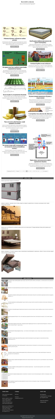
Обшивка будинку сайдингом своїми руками (15, 39)
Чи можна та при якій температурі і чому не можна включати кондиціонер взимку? (14, 146)
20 (34, 171)
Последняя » (45, 171)
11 (28, 171)
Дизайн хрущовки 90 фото (13, 316)
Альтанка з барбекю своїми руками (14, 366)
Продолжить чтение (14, 46)
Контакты (16, 394)
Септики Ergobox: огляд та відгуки (40, 63)
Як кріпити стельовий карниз (13, 309)
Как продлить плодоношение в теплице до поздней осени (45, 396)
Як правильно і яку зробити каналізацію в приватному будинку (15, 68)
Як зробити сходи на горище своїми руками (16, 352)
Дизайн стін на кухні (12, 287)
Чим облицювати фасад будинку (14, 330)
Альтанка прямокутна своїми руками (15, 302)
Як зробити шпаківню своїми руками (15, 294)
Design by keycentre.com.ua (27, 417)
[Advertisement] (27, 15)
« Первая (17, 171)
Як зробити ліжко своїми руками (14, 280)
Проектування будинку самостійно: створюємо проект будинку (20, 323)
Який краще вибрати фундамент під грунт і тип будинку (40, 41)
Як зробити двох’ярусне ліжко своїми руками (16, 345)
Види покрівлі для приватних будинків (14, 95)
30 (36, 171)
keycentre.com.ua (27, 2)
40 (38, 171)
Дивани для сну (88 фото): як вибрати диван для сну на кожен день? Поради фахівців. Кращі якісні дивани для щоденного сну (7, 409)
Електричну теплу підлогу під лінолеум (40, 114)
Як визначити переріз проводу (14, 373)
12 (30, 171)
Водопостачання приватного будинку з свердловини (40, 97)
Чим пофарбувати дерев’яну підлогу (15, 381)
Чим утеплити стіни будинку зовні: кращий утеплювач (14, 122)
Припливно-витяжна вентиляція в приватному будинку (40, 160)
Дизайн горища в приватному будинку (15, 359)
